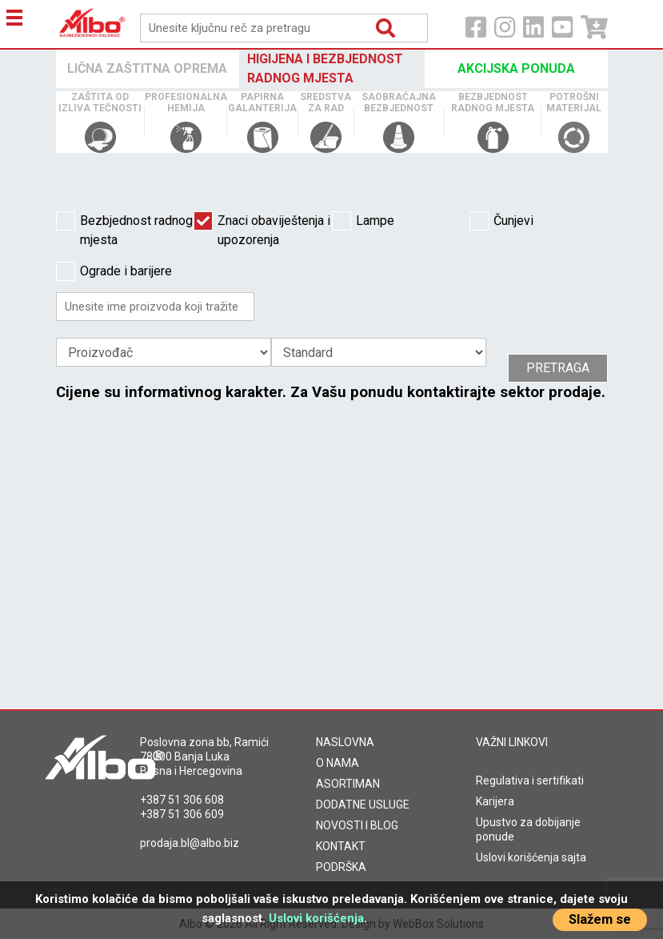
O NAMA (337, 762)
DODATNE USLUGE (362, 804)
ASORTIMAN (348, 783)
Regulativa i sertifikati (530, 780)
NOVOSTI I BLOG (357, 825)
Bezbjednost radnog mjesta (124, 229)
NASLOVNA (345, 742)
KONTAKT (340, 846)
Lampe (363, 221)
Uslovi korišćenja (316, 918)
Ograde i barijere (114, 271)
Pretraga (557, 367)
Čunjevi (501, 221)
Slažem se (600, 919)
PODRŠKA (341, 867)
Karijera (495, 801)
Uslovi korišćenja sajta (531, 857)
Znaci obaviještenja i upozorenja (262, 229)
